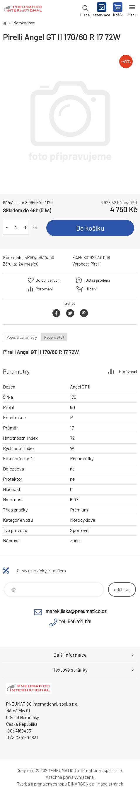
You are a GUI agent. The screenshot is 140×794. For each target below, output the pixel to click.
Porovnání (44, 289)
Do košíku (90, 228)
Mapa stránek (110, 783)
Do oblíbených (47, 280)
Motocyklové (24, 22)
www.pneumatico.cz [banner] (23, 10)
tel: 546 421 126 (75, 621)
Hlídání (91, 289)
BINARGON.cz (81, 783)
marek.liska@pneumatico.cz (76, 611)
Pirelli (96, 263)
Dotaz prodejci (98, 280)
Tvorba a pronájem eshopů (42, 783)
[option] (70, 118)
